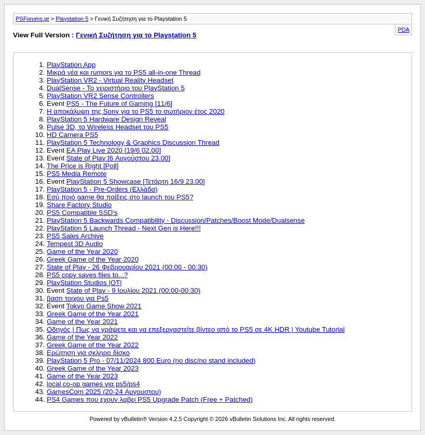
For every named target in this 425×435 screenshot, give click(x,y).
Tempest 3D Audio (75, 244)
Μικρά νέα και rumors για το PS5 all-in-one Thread (123, 72)
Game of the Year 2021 (82, 321)
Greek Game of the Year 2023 (93, 368)
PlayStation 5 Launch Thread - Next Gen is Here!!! (124, 228)
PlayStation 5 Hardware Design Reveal (106, 119)
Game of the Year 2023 (82, 376)
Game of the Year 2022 (82, 337)
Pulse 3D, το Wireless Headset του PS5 (108, 127)
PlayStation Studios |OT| (84, 283)
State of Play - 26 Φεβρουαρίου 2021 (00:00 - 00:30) (127, 267)
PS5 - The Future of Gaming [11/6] (119, 103)
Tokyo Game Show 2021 (104, 306)
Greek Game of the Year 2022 (93, 345)
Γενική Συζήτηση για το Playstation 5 (136, 35)
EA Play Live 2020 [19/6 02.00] (113, 150)
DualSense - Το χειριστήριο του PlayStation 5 (116, 88)
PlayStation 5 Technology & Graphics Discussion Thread (133, 142)
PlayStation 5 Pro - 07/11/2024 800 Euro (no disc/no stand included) (151, 360)
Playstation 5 (72, 19)
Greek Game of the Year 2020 (93, 259)
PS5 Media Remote (77, 174)
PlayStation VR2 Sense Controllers (100, 96)
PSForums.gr (32, 19)
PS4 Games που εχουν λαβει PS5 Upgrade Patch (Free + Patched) (150, 399)
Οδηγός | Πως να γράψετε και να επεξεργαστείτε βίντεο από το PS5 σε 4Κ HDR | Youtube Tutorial (196, 329)
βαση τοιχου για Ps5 (77, 298)
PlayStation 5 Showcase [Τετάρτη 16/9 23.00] (135, 181)
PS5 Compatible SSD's (82, 212)
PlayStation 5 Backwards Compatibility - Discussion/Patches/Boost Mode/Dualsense (176, 220)
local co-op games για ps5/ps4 (93, 384)
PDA (403, 29)
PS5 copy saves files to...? (87, 275)
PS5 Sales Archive (75, 236)
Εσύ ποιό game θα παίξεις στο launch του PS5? (120, 197)
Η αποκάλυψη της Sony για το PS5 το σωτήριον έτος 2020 (136, 111)
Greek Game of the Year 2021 (93, 314)
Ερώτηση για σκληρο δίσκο (88, 353)
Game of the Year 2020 (82, 251)
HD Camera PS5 (72, 135)
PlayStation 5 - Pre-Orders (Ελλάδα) (102, 189)
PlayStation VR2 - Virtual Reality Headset (110, 80)
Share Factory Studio (79, 205)
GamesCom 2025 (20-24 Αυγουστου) (104, 392)
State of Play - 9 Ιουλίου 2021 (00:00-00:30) (133, 290)
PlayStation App (71, 65)
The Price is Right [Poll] (83, 166)
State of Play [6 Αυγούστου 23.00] (118, 158)
